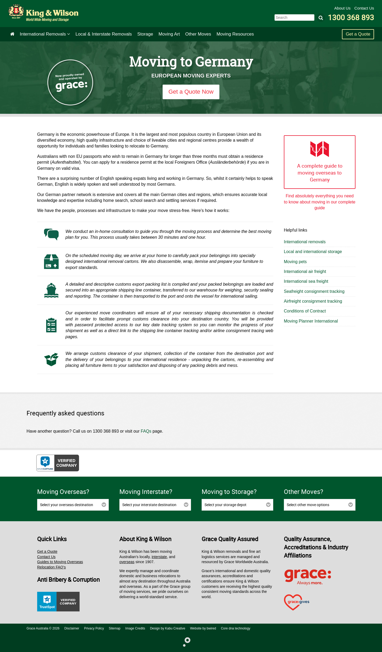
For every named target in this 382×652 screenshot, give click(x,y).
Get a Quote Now (191, 91)
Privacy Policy (94, 628)
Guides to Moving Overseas (60, 562)
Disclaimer (71, 628)
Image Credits (135, 628)
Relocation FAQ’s (51, 567)
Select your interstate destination (149, 504)
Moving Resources (235, 34)
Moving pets (295, 261)
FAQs (146, 431)
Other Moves (198, 34)
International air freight (305, 271)
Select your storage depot (225, 504)
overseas (126, 562)
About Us (343, 8)
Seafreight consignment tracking (314, 291)
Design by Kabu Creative (167, 628)
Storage (145, 34)
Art (169, 34)
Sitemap (114, 628)
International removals (304, 242)
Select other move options (308, 504)
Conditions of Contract (305, 311)
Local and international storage (313, 251)
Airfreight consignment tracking (313, 301)
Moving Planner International (311, 321)
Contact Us (364, 8)
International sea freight (306, 281)
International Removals (45, 34)
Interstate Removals (104, 34)
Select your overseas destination (66, 504)
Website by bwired (203, 628)
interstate (159, 557)
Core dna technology (235, 628)
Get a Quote (358, 34)
